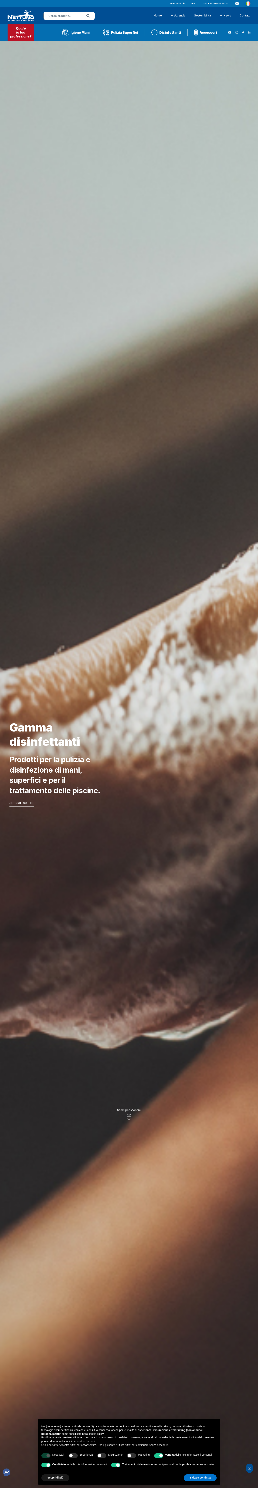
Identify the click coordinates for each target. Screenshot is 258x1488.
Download (174, 3)
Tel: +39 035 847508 (215, 3)
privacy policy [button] (171, 1426)
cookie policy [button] (95, 1433)
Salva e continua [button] (200, 1477)
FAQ (193, 3)
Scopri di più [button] (55, 1477)
